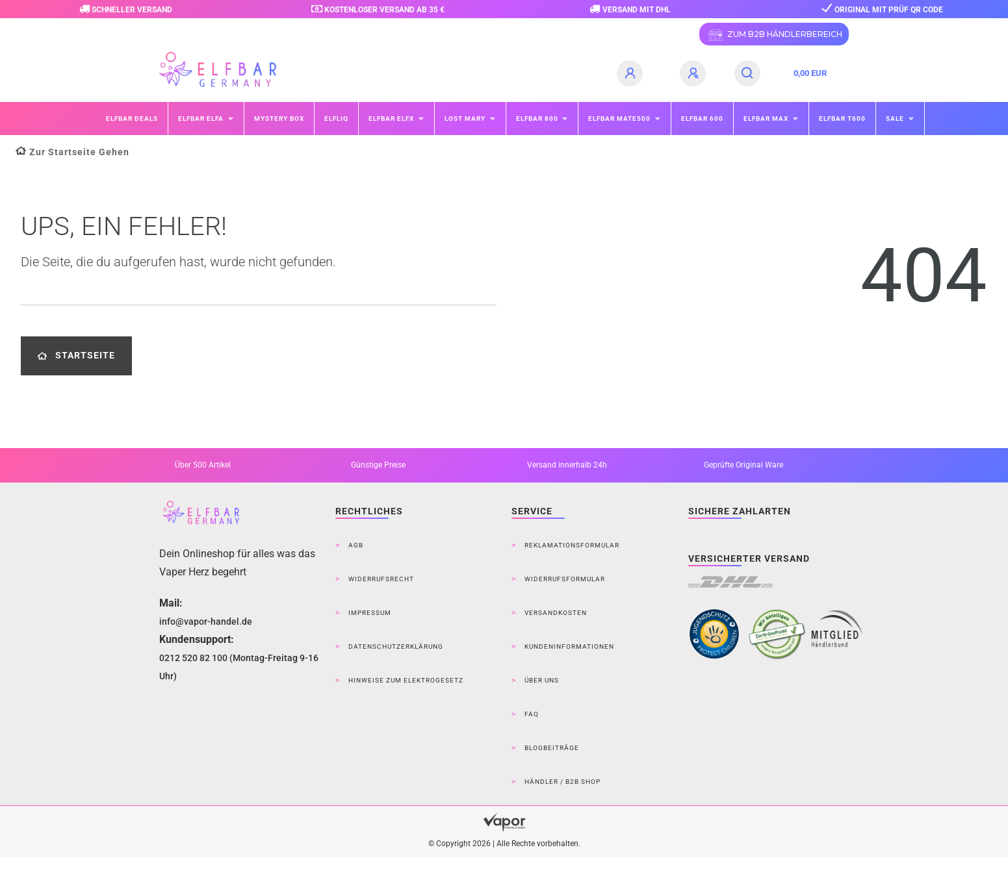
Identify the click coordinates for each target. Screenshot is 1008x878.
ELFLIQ (336, 118)
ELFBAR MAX (766, 118)
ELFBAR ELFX (392, 118)
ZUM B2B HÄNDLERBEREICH (774, 35)
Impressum (369, 612)
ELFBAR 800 (538, 118)
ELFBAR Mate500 (620, 118)
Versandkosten (555, 612)
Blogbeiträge (551, 748)
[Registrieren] (694, 73)
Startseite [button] (76, 355)
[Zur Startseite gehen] (72, 152)
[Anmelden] (631, 73)
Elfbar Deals (132, 118)
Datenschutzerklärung (395, 646)
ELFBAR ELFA (202, 118)
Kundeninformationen (569, 646)
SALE (896, 118)
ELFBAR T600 (842, 118)
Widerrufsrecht (381, 579)
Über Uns (541, 680)
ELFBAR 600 (702, 118)
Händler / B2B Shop (562, 781)
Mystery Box (279, 118)
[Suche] (747, 73)
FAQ (531, 714)
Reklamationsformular (571, 545)
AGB (355, 545)
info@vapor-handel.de (205, 621)
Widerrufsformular (564, 579)
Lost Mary (466, 118)
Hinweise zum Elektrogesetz (405, 680)
